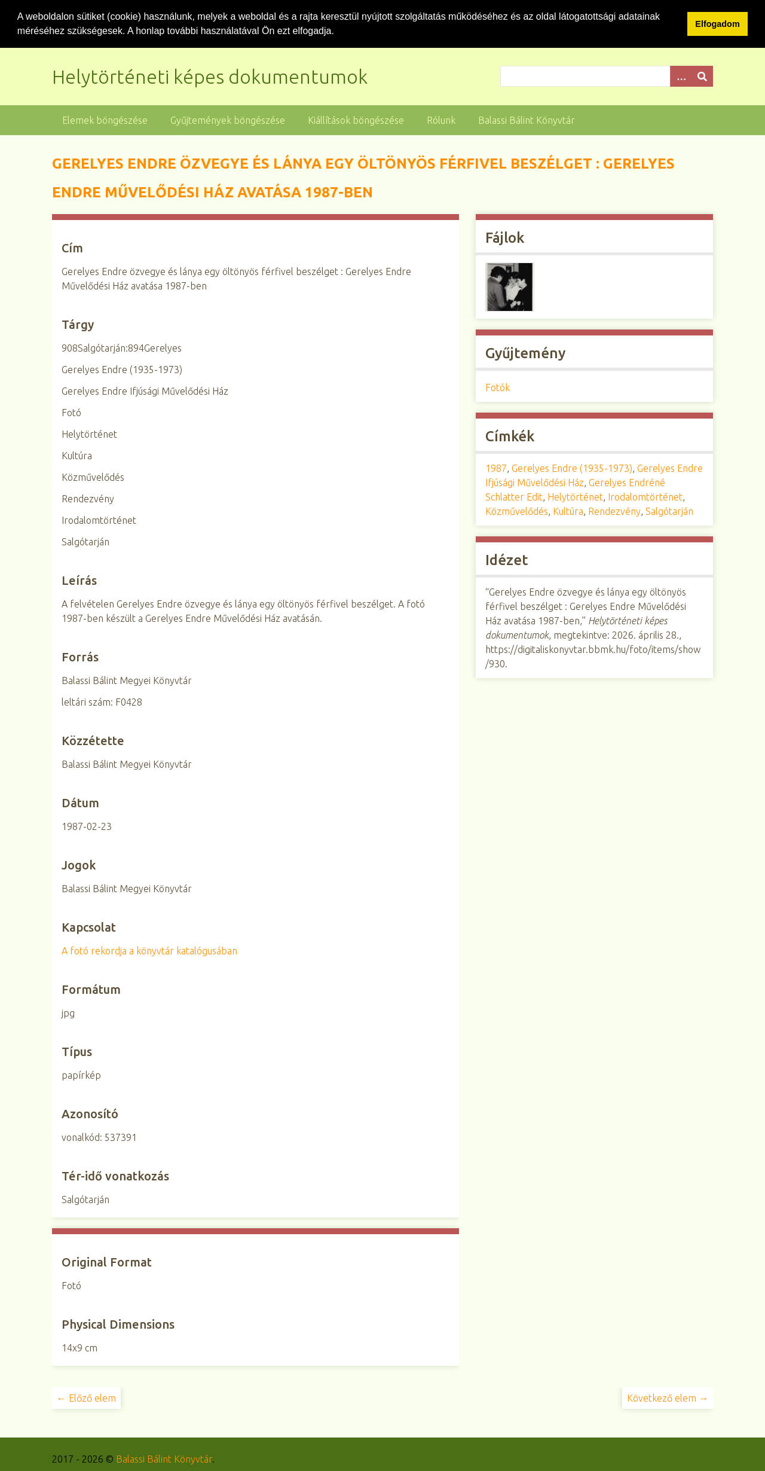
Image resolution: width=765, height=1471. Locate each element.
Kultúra (568, 511)
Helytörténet (575, 497)
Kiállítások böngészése (356, 119)
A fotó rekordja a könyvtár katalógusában (149, 950)
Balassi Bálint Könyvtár (526, 119)
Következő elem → (667, 1397)
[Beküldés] (702, 75)
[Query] (606, 75)
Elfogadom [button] (717, 24)
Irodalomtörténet (645, 497)
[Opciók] (680, 75)
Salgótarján (669, 511)
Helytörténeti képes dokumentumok (210, 76)
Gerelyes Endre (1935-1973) (572, 468)
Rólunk (441, 119)
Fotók (497, 387)
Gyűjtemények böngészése (227, 119)
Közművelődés (516, 511)
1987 (496, 468)
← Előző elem (86, 1397)
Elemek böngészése (105, 119)
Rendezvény (614, 511)
